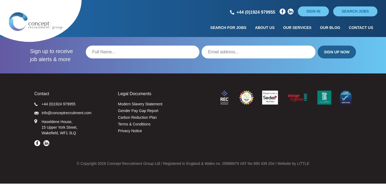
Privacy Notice (130, 131)
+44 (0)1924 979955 (55, 104)
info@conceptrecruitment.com (62, 113)
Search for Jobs (228, 27)
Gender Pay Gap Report (138, 111)
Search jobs (355, 11)
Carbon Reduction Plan (137, 117)
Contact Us (361, 27)
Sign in (313, 11)
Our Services (297, 27)
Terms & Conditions (134, 124)
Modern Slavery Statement (140, 104)
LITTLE (303, 163)
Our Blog (330, 27)
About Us (264, 27)
